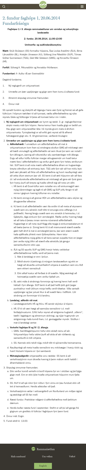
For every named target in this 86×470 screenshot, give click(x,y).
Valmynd (82, 6)
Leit (4, 6)
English (43, 465)
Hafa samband (18, 456)
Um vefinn (47, 456)
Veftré (72, 456)
